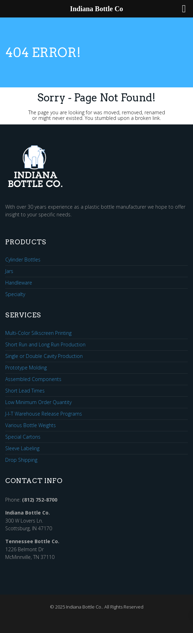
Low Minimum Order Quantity (38, 402)
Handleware (18, 283)
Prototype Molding (26, 368)
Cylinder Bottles (22, 260)
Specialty (15, 294)
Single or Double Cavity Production (44, 356)
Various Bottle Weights (30, 426)
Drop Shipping (21, 460)
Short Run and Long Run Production (45, 345)
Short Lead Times (25, 391)
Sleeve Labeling (22, 449)
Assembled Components (33, 379)
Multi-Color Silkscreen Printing (38, 333)
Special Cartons (22, 437)
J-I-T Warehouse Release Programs (43, 414)
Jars (9, 271)
